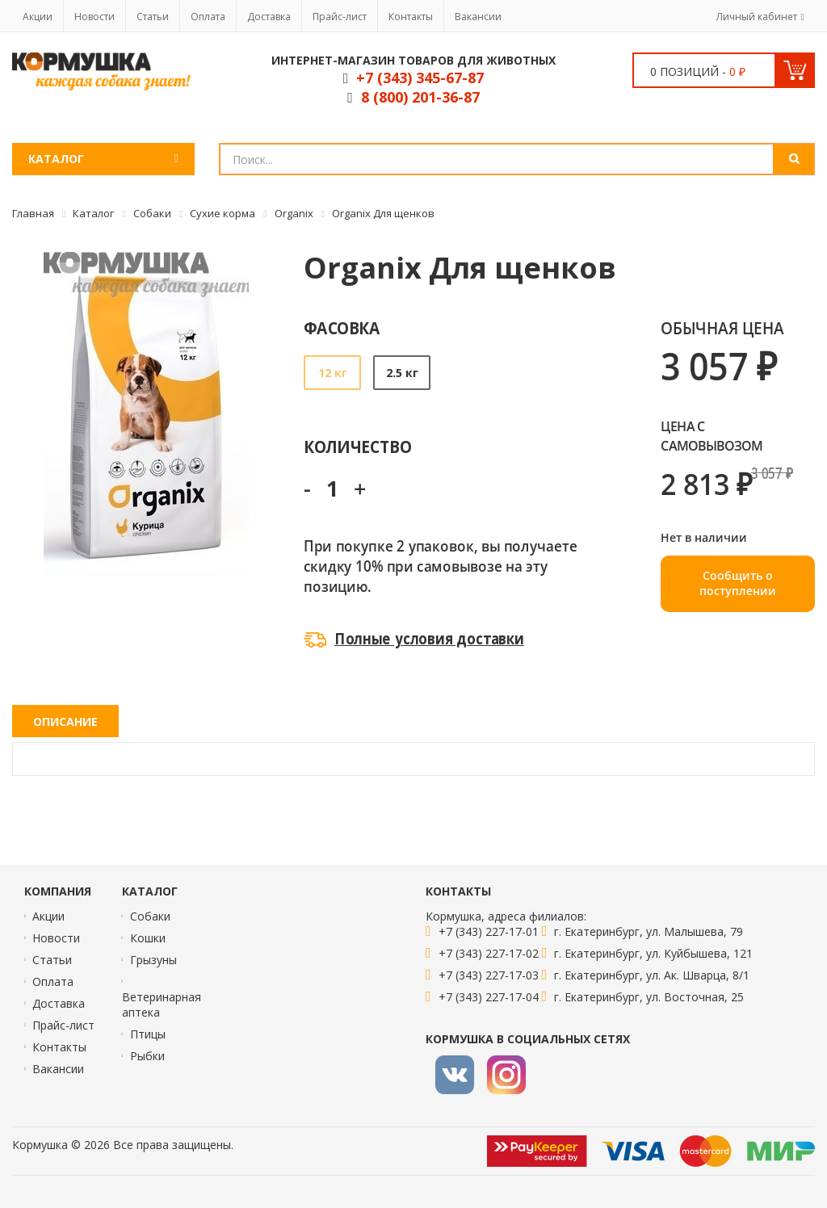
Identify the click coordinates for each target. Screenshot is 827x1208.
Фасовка (342, 327)
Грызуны (153, 959)
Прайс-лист (340, 16)
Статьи (152, 16)
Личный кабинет (756, 16)
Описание (65, 721)
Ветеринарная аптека (161, 1004)
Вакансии (478, 16)
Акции (37, 16)
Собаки (150, 916)
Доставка (269, 16)
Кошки (148, 938)
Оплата (208, 16)
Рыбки (147, 1055)
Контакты (410, 16)
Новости (94, 16)
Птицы (148, 1034)
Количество (357, 446)
